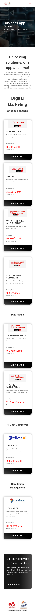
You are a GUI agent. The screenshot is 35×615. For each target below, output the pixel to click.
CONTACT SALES (14, 584)
